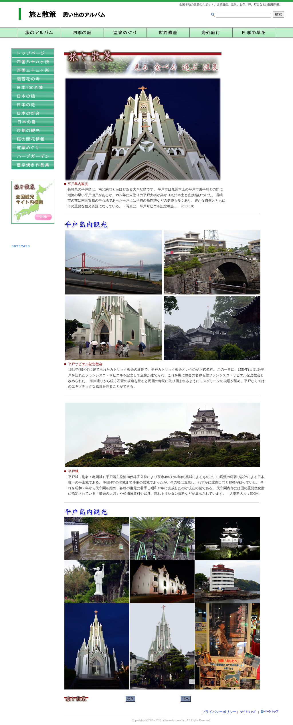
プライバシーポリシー (219, 712)
